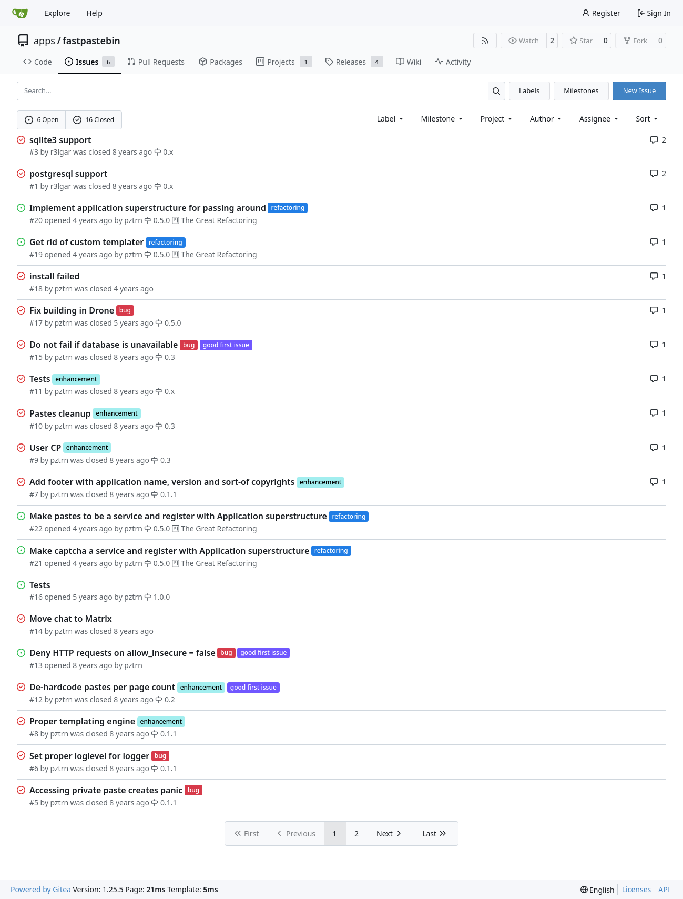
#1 (33, 186)
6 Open (42, 119)
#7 (33, 494)
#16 (36, 597)
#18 (36, 289)
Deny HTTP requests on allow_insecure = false (122, 653)
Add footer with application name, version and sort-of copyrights (161, 482)
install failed (54, 276)
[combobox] (391, 118)
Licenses (636, 889)
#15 (36, 357)
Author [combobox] (546, 119)
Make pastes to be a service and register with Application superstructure (178, 516)
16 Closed (93, 119)
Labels (529, 90)
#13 (36, 665)
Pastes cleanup (60, 413)
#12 (36, 699)
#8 (33, 734)
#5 (33, 802)
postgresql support (68, 173)
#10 (36, 426)
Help (94, 13)
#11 (36, 391)
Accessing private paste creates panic (105, 790)
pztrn (133, 220)
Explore (57, 13)
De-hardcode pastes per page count (102, 687)
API (664, 889)
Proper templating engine (82, 721)
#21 (36, 563)
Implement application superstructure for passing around (147, 208)
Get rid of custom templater (86, 242)
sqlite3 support (60, 140)
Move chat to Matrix (70, 618)
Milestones (581, 90)
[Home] (20, 13)
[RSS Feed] (485, 40)
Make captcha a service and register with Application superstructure (169, 551)
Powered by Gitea (41, 889)
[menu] (648, 118)
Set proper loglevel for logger (89, 756)
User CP (45, 447)
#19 (36, 254)
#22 (36, 528)
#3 (33, 152)
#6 (33, 768)
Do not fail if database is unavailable (103, 344)
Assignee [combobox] (599, 119)
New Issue (639, 90)
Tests (39, 378)
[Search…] (496, 91)
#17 (36, 323)
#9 (33, 460)
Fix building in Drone (71, 310)
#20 (36, 220)
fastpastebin (91, 40)
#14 (36, 631)
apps (44, 40)
